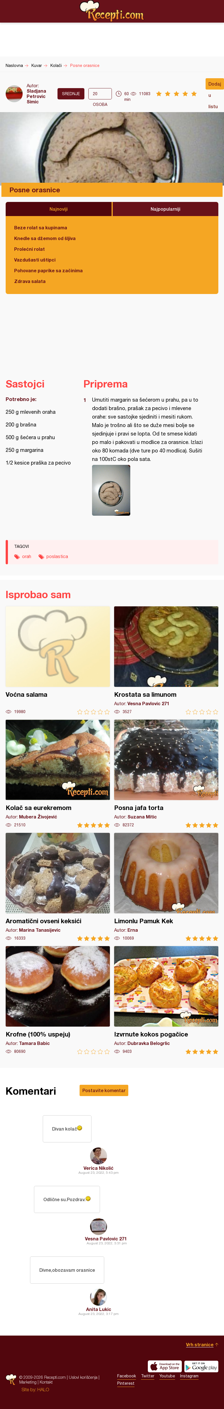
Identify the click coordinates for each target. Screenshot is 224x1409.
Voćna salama (58, 660)
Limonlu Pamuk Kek (166, 887)
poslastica (57, 556)
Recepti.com (112, 11)
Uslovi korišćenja (83, 1377)
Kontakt (46, 1382)
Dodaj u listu (214, 85)
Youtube (167, 1376)
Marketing (28, 1382)
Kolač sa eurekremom (58, 774)
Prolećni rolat (29, 249)
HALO (43, 1389)
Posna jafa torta (166, 774)
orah (26, 556)
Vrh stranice (200, 1344)
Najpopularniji (165, 209)
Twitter (147, 1376)
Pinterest (126, 1383)
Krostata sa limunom (166, 660)
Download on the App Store (165, 1366)
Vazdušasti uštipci (35, 259)
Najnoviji (59, 209)
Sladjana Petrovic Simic (36, 96)
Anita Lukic (98, 1309)
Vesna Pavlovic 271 (106, 1238)
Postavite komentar (103, 1090)
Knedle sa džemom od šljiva (45, 238)
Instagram (189, 1376)
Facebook (126, 1376)
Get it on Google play (201, 1366)
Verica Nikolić (99, 1168)
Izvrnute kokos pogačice (166, 1000)
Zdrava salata (30, 281)
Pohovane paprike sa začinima (48, 270)
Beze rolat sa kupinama (40, 227)
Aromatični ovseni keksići (58, 887)
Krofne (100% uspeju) (58, 1000)
